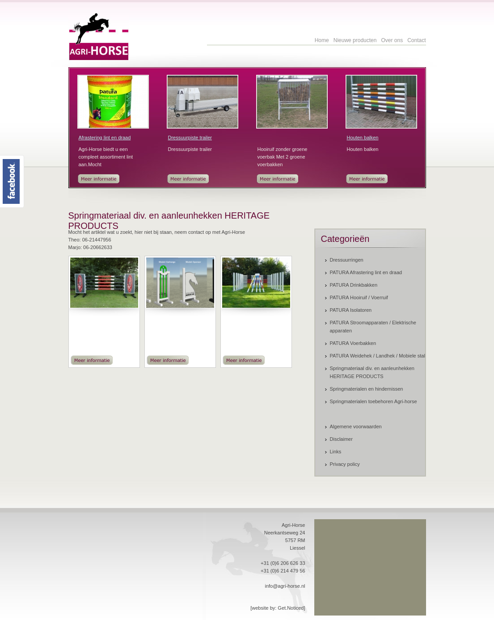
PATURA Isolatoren (351, 310)
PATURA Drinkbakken (354, 285)
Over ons (392, 40)
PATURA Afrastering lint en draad (366, 272)
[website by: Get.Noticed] (277, 608)
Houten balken (363, 137)
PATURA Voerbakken (353, 343)
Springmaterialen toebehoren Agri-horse (373, 401)
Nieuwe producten (355, 40)
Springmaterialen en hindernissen (366, 389)
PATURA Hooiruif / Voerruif (359, 297)
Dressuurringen (346, 260)
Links (336, 451)
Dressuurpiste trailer (190, 137)
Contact (416, 40)
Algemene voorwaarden (356, 426)
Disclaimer (341, 439)
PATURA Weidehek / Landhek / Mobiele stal (377, 355)
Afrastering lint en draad (105, 137)
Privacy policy (345, 464)
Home (322, 40)
